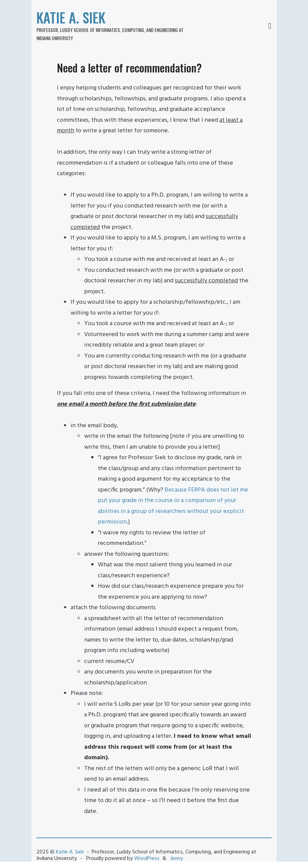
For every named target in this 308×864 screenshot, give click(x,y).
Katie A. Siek (70, 17)
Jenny (176, 858)
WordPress (146, 858)
